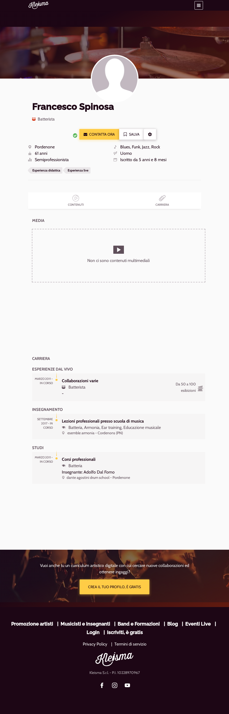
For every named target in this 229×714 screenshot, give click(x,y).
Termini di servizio (130, 644)
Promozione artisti (32, 624)
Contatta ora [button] (99, 134)
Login (93, 632)
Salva (131, 134)
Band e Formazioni (139, 624)
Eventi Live (198, 624)
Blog (172, 624)
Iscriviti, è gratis (125, 632)
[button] (199, 5)
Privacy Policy (95, 644)
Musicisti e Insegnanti (85, 624)
